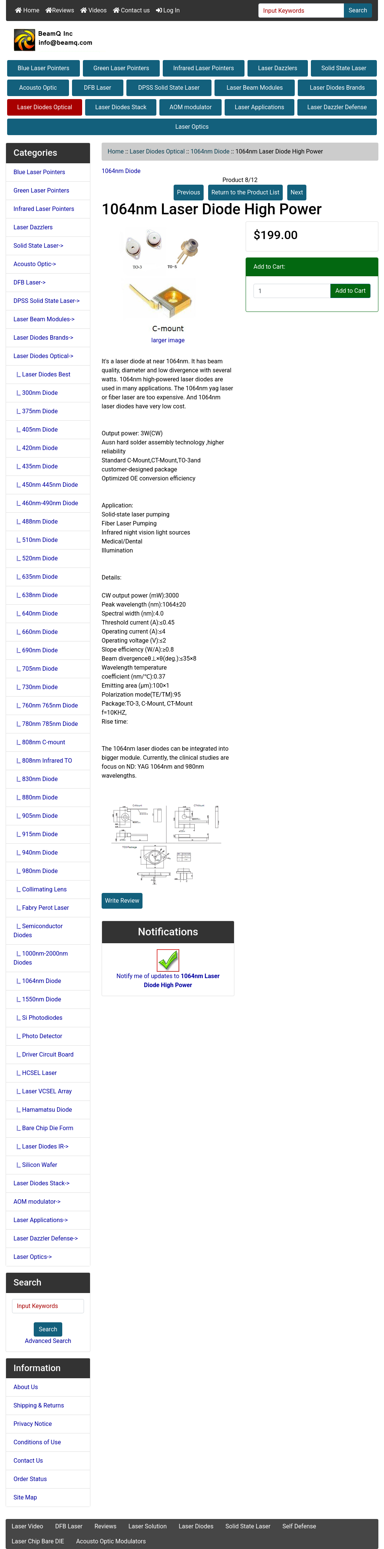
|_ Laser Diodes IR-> (41, 1146)
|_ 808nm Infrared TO (43, 760)
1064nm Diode (210, 151)
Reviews (59, 10)
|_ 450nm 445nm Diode (46, 484)
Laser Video (27, 1526)
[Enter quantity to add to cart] (292, 291)
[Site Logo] (192, 40)
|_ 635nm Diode (36, 576)
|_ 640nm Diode (36, 613)
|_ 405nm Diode (36, 429)
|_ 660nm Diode (36, 631)
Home (27, 10)
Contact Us (28, 1460)
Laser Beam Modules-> (44, 319)
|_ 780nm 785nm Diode (46, 723)
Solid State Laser (343, 68)
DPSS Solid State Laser (169, 87)
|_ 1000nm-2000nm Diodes (41, 958)
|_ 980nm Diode (36, 871)
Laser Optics (191, 126)
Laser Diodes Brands (337, 87)
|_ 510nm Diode (36, 539)
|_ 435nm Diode (36, 466)
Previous (188, 192)
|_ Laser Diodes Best (42, 374)
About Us (26, 1387)
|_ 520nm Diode (36, 558)
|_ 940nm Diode (36, 852)
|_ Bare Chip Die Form (44, 1128)
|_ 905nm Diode (36, 815)
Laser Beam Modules (254, 87)
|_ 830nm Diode (36, 779)
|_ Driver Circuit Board (44, 1054)
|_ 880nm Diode (36, 797)
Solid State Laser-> (38, 245)
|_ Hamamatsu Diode (43, 1109)
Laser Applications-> (41, 1220)
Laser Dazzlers (277, 68)
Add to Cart (350, 290)
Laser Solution (148, 1526)
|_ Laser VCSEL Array (43, 1091)
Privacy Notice (33, 1423)
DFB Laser (97, 87)
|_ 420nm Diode (36, 448)
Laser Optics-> (33, 1256)
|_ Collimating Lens (40, 889)
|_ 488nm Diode (36, 521)
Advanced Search (48, 1340)
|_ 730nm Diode (36, 687)
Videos (93, 10)
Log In (168, 10)
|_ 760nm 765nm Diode (46, 705)
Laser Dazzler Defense (337, 107)
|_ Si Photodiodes (38, 1017)
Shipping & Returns (39, 1405)
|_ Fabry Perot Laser (41, 907)
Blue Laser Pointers (43, 68)
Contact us (131, 10)
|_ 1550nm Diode (37, 999)
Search (358, 10)
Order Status (30, 1479)
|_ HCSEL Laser (35, 1072)
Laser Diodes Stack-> (41, 1183)
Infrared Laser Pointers (203, 68)
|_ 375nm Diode (36, 411)
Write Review (122, 900)
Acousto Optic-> (35, 264)
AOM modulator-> (37, 1201)
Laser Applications (259, 107)
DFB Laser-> (30, 282)
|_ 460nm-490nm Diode (46, 503)
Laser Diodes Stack (121, 107)
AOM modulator (191, 107)
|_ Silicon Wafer (35, 1164)
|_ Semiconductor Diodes (38, 931)
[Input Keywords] (301, 10)
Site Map (25, 1497)
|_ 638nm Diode (36, 595)
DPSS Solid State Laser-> (47, 300)
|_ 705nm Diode (36, 668)
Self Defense (299, 1526)
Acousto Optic (38, 87)
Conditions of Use (37, 1442)
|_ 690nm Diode (36, 650)
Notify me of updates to (167, 972)
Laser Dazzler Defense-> (46, 1238)
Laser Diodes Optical (44, 107)
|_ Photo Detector (38, 1036)
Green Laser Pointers (121, 68)
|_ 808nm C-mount (39, 742)
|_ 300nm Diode (36, 392)
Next (297, 192)
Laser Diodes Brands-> (43, 337)
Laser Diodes (195, 1526)
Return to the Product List (245, 192)
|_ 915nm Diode (36, 834)
